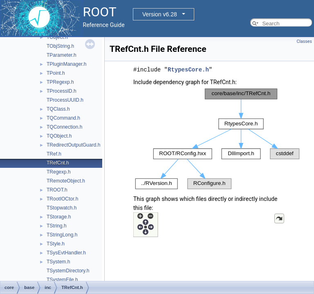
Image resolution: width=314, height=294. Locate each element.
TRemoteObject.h (66, 181)
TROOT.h (57, 190)
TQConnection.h (64, 127)
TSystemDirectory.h (68, 271)
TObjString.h (60, 46)
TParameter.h (61, 55)
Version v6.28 (159, 14)
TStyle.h (56, 244)
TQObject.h (59, 136)
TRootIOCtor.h (62, 199)
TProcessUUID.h (65, 100)
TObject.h (57, 37)
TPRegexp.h (60, 82)
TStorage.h (59, 217)
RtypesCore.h (188, 70)
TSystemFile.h (62, 280)
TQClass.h (58, 109)
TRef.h (54, 154)
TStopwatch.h (61, 208)
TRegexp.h (59, 172)
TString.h (57, 226)
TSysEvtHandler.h (66, 253)
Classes (304, 41)
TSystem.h (58, 262)
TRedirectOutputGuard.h (73, 145)
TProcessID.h (61, 91)
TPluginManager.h (66, 64)
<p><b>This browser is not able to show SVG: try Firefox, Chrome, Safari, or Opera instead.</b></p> (217, 139)
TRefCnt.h (58, 163)
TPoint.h (56, 73)
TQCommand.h (63, 118)
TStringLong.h (62, 235)
